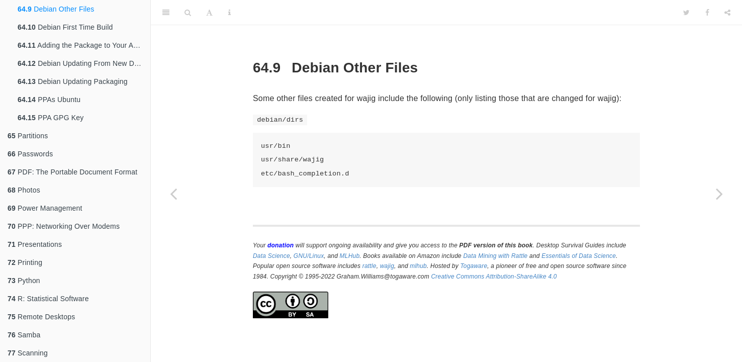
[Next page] (719, 193)
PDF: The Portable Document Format (72, 172)
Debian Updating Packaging (73, 81)
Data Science (271, 255)
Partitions (28, 136)
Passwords (30, 154)
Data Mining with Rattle (495, 255)
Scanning (28, 353)
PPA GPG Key (51, 118)
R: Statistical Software (48, 299)
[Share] (727, 12)
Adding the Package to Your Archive (84, 45)
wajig (387, 265)
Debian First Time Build (65, 27)
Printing (25, 262)
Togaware (473, 265)
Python (24, 281)
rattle (369, 265)
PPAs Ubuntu (49, 100)
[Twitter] (686, 12)
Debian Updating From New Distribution (84, 63)
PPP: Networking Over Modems (64, 226)
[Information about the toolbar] (229, 12)
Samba (24, 335)
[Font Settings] (209, 12)
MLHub (350, 255)
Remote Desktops (41, 317)
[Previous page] (173, 193)
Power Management (45, 208)
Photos (24, 190)
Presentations (35, 244)
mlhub (418, 265)
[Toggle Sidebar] (166, 12)
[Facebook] (707, 12)
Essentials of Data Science (578, 255)
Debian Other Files (56, 9)
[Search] (188, 12)
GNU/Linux (309, 255)
